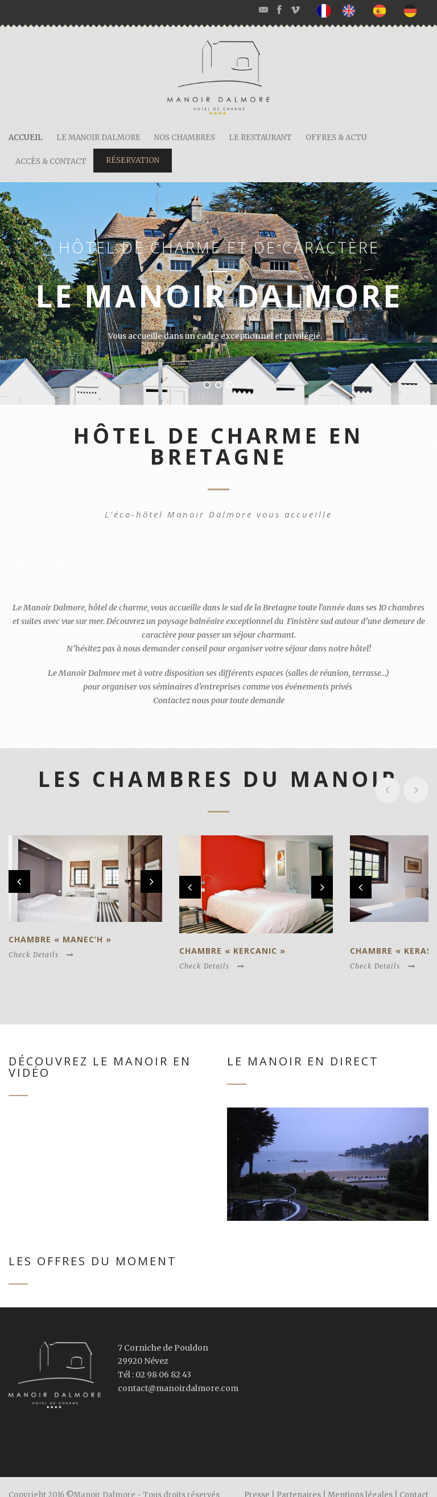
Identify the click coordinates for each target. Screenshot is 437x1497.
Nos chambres (184, 137)
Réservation (132, 160)
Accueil (26, 137)
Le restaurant (260, 137)
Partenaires (299, 1478)
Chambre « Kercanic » (207, 934)
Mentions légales (360, 1478)
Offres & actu (336, 137)
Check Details (41, 940)
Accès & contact (50, 161)
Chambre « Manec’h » (60, 925)
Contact (413, 1478)
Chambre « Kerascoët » (357, 934)
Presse (257, 1478)
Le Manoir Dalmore (98, 137)
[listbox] (372, 11)
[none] (326, 11)
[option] (351, 10)
